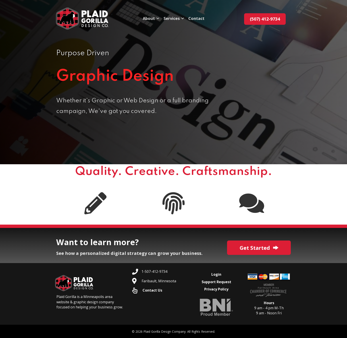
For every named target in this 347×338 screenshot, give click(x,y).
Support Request (216, 281)
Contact (196, 19)
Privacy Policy (216, 289)
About (149, 19)
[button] (158, 19)
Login (216, 274)
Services (172, 19)
